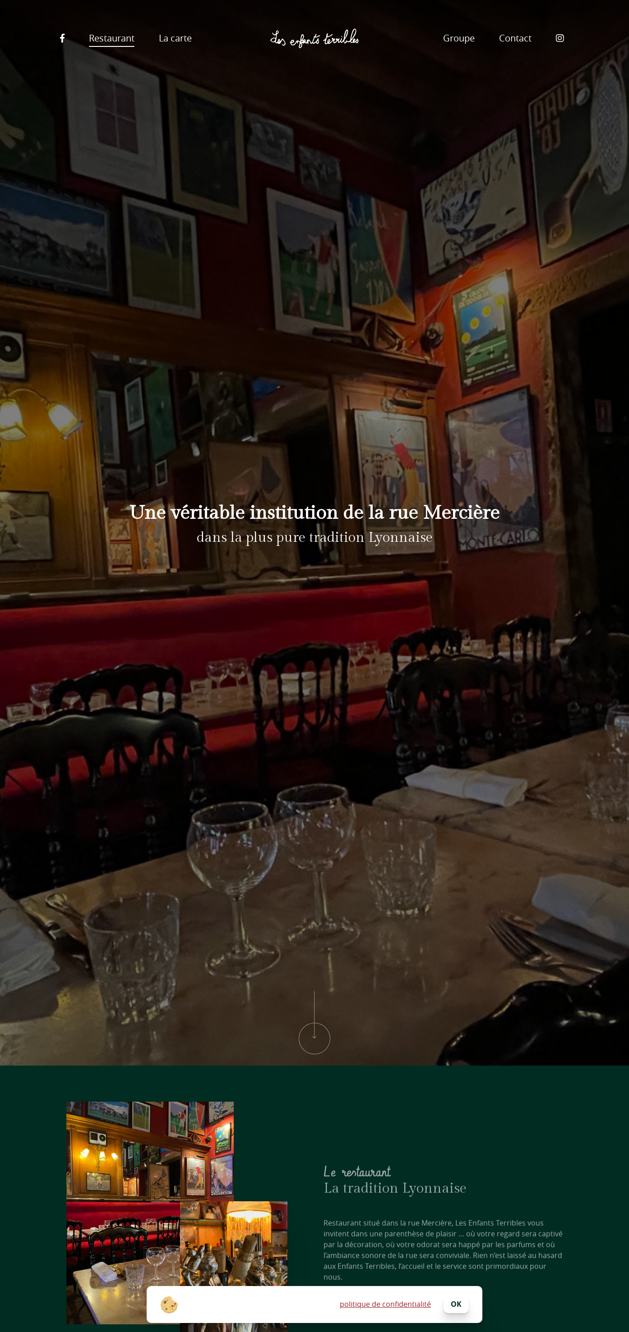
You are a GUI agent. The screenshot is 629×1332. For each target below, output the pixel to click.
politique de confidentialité (385, 1304)
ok (456, 1304)
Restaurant (111, 38)
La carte (175, 38)
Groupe (459, 38)
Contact (515, 38)
